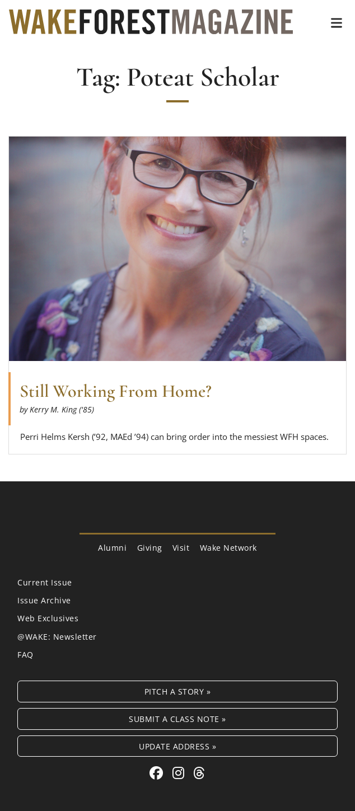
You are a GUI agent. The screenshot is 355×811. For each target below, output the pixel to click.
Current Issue (44, 582)
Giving (149, 547)
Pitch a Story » (177, 691)
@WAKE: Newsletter (57, 636)
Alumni (112, 547)
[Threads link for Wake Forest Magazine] (199, 772)
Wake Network (228, 547)
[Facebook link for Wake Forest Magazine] (158, 772)
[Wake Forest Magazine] (151, 26)
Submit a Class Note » (177, 719)
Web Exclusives (47, 618)
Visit (181, 547)
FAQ (25, 654)
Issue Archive (44, 600)
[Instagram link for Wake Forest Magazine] (180, 772)
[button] (337, 23)
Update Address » (177, 746)
